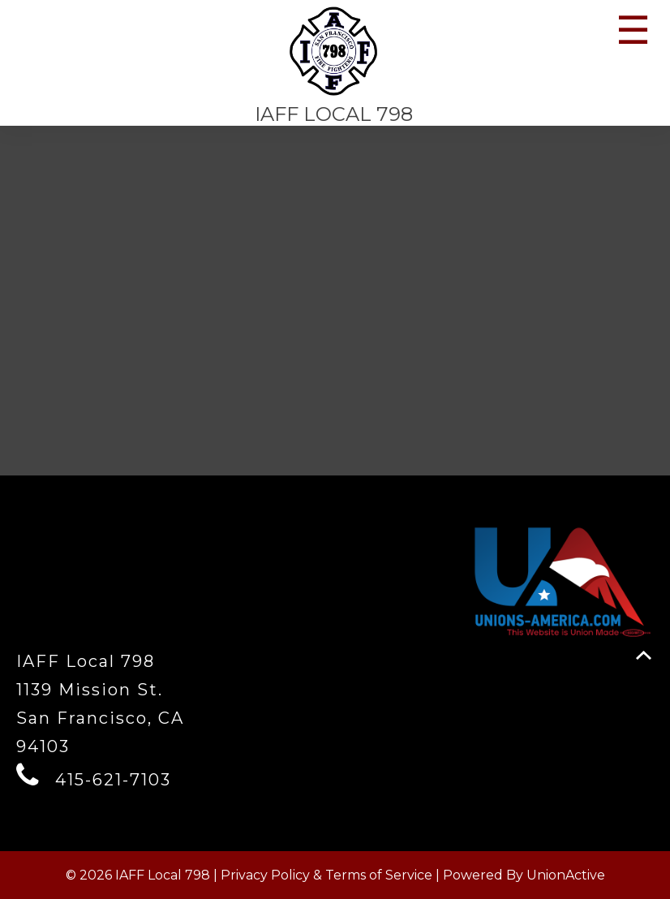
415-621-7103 (113, 779)
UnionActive (565, 875)
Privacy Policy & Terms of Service (326, 875)
